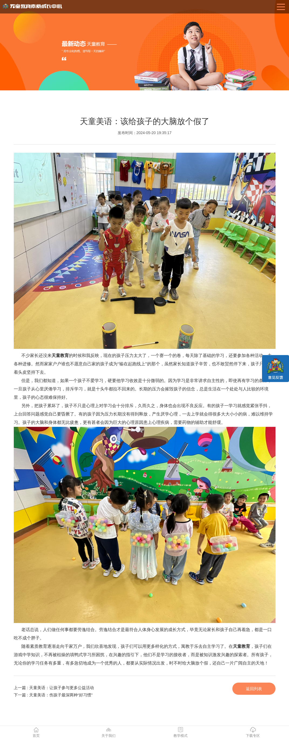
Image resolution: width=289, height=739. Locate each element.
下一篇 (53, 695)
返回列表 (254, 688)
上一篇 (54, 687)
